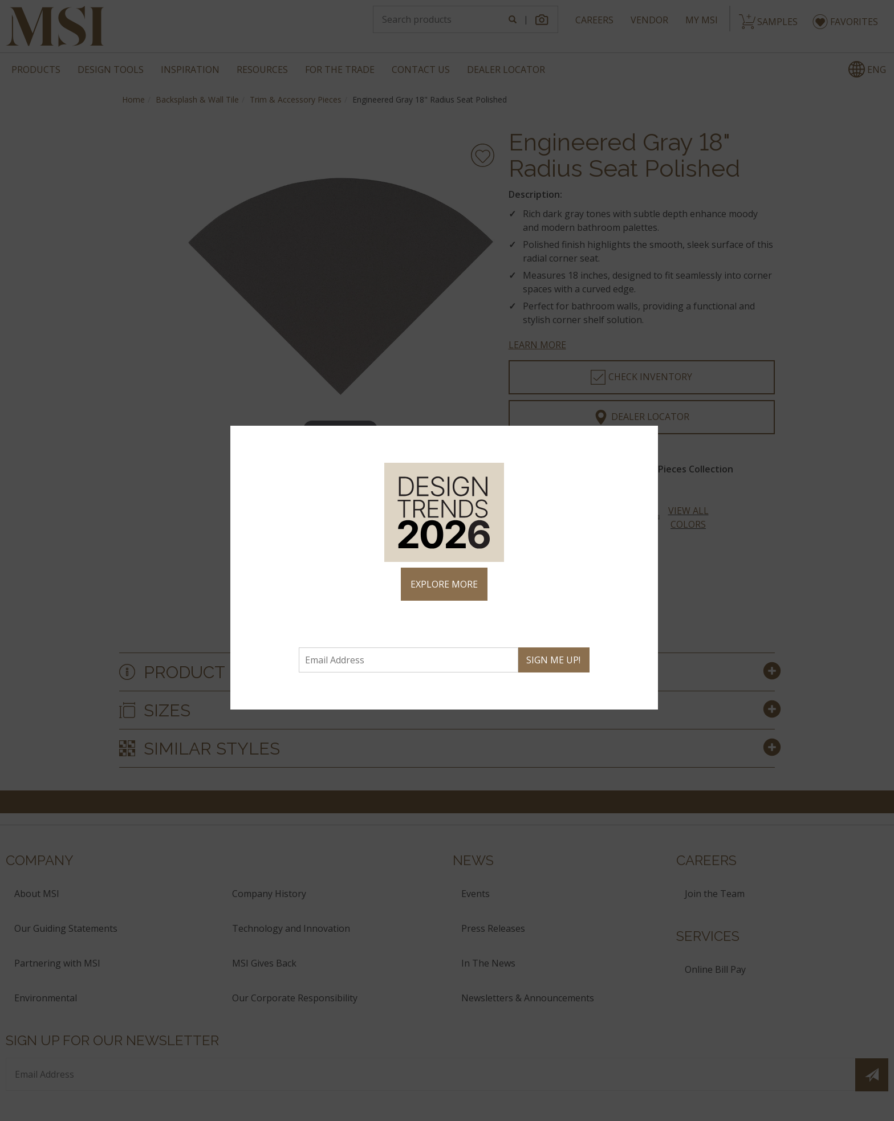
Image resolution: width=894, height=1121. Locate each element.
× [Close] (644, 439)
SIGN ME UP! (553, 660)
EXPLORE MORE (444, 584)
